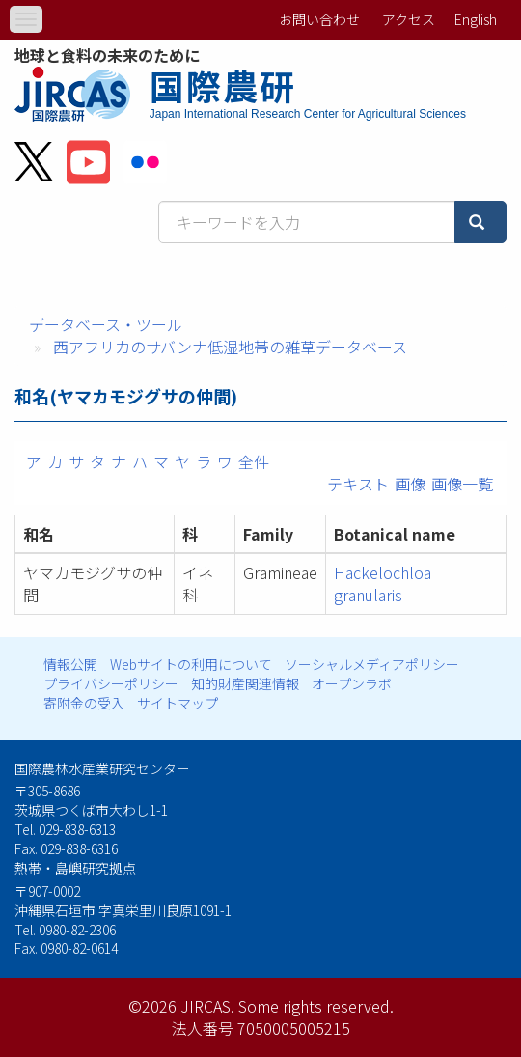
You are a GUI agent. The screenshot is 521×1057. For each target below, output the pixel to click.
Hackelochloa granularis (382, 583)
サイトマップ (177, 702)
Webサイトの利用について (191, 664)
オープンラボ (352, 683)
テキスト (358, 483)
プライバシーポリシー (110, 683)
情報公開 (70, 664)
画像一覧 (462, 483)
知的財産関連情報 (245, 683)
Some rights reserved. (316, 1005)
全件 (253, 461)
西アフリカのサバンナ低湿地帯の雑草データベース (230, 346)
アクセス (408, 19)
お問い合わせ (319, 19)
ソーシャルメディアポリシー (372, 664)
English (475, 19)
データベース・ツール (105, 324)
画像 (410, 483)
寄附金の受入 (83, 702)
